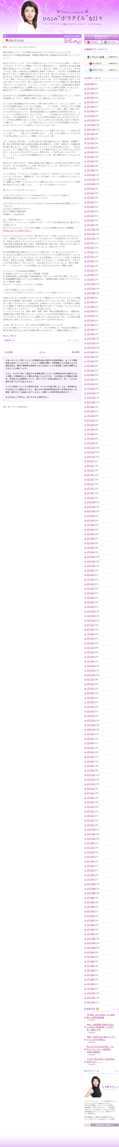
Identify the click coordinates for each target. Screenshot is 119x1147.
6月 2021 (90, 257)
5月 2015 (90, 589)
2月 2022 (90, 220)
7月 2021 (90, 252)
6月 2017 (90, 475)
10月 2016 (91, 511)
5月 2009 (90, 916)
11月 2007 (91, 998)
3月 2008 (90, 979)
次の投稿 (9, 352)
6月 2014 (90, 639)
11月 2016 (91, 507)
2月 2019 (90, 384)
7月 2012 (90, 743)
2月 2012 (90, 766)
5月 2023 (90, 152)
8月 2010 (90, 848)
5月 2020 (90, 316)
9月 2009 (90, 898)
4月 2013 (90, 702)
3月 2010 (90, 870)
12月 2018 (91, 393)
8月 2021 (90, 248)
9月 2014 (90, 625)
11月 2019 (91, 343)
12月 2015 (91, 557)
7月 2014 (90, 634)
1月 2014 (90, 661)
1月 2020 (90, 334)
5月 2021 (90, 261)
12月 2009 (91, 884)
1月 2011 (90, 825)
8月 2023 (90, 139)
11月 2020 (91, 289)
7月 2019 (90, 361)
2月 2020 (90, 329)
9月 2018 (90, 407)
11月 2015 (91, 561)
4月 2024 (90, 102)
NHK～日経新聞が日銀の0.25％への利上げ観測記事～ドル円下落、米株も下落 (100, 1027)
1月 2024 (90, 116)
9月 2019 (90, 352)
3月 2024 (90, 107)
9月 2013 (90, 679)
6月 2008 (90, 966)
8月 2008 (90, 957)
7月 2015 (90, 579)
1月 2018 (90, 443)
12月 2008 (91, 939)
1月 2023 (90, 170)
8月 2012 (90, 739)
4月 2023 (90, 157)
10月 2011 (91, 784)
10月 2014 (91, 620)
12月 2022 (91, 175)
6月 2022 (90, 202)
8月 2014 (90, 629)
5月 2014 (90, 643)
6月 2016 (90, 529)
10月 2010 (91, 839)
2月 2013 (90, 711)
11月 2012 (91, 725)
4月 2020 (90, 320)
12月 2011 (91, 775)
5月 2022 (90, 207)
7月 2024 (90, 89)
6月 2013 (90, 693)
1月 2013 (90, 716)
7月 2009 (90, 907)
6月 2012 (90, 748)
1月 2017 (90, 498)
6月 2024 (90, 93)
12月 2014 (91, 611)
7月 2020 (90, 307)
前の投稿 (75, 352)
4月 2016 (90, 539)
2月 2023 (90, 166)
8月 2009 (90, 902)
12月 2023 (91, 120)
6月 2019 (90, 366)
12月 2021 (91, 229)
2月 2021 (90, 275)
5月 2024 (90, 98)
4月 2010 (90, 866)
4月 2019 (90, 375)
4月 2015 (90, 593)
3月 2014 (90, 652)
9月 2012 (90, 734)
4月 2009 (90, 920)
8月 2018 (90, 411)
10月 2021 (91, 239)
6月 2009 (90, 911)
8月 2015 (90, 575)
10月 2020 (91, 293)
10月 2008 (91, 948)
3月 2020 (90, 325)
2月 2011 (90, 820)
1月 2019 (90, 389)
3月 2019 (90, 379)
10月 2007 (91, 1002)
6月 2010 (90, 857)
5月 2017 (90, 479)
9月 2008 (90, 952)
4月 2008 (90, 975)
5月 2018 (90, 425)
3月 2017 (90, 489)
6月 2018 (90, 420)
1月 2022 (90, 225)
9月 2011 (90, 789)
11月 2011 (91, 779)
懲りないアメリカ (15, 40)
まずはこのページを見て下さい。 (17, 230)
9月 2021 (90, 243)
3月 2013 (90, 707)
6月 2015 (90, 584)
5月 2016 (90, 534)
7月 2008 (90, 961)
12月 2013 (91, 666)
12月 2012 (91, 720)
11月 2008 (91, 943)
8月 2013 (90, 684)
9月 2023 (90, 134)
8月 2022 (90, 193)
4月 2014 (90, 648)
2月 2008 (90, 984)
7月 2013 (90, 689)
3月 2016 (90, 543)
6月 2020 (90, 311)
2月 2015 (90, 602)
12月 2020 (91, 284)
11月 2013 (91, 670)
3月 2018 (90, 434)
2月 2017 (90, 493)
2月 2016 (90, 548)
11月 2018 (91, 398)
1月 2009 (90, 934)
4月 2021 (90, 266)
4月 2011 (90, 811)
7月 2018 (90, 416)
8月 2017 (90, 466)
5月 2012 (90, 752)
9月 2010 (90, 843)
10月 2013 (91, 675)
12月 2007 (91, 993)
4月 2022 (90, 211)
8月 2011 (90, 793)
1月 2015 (90, 607)
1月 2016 (90, 552)
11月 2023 (91, 125)
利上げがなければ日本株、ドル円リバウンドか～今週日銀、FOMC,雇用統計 (100, 1049)
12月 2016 (91, 502)
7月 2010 (90, 852)
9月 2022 (90, 189)
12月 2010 (91, 829)
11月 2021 (91, 234)
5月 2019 (90, 370)
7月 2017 (90, 470)
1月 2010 (90, 879)
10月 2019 (91, 348)
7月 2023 (90, 143)
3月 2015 (90, 598)
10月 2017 (91, 457)
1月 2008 (90, 989)
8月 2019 (90, 357)
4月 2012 (90, 757)
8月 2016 (90, 520)
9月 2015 (90, 570)
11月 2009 (91, 889)
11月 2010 (91, 834)
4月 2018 (90, 429)
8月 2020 (90, 302)
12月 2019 (91, 339)
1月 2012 (90, 770)
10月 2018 (91, 402)
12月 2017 (91, 448)
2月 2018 (90, 439)
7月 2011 (90, 798)
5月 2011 (90, 807)
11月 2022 (91, 179)
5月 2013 (90, 698)
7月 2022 (90, 198)
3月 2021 (90, 270)
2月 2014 (90, 657)
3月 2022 (90, 216)
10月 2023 (91, 129)
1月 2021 (90, 279)
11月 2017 (91, 452)
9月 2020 (90, 298)
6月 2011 (90, 802)
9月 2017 (90, 461)
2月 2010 (90, 875)
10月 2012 (91, 729)
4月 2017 (90, 484)
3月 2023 (90, 161)
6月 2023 (90, 148)
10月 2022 (91, 184)
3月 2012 (90, 761)
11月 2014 (91, 616)
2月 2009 (90, 929)
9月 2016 (90, 516)
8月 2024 (90, 84)
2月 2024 (90, 111)
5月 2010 (90, 861)
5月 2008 (90, 970)
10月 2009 (91, 893)
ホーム (42, 352)
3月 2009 (90, 925)
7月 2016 (90, 525)
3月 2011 (90, 816)
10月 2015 (91, 566)
